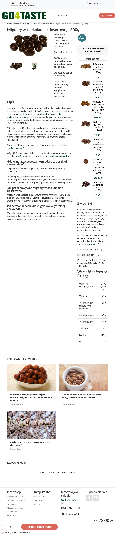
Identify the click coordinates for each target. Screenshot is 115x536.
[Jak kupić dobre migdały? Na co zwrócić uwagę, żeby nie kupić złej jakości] (83, 386)
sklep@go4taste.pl (62, 15)
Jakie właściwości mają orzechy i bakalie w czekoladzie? (43, 156)
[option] (29, 45)
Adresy (36, 504)
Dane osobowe (40, 496)
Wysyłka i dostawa (15, 496)
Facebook (89, 498)
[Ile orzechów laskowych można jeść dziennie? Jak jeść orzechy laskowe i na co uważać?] (31, 386)
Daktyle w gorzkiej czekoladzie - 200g (98, 126)
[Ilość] (10, 527)
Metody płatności (15, 508)
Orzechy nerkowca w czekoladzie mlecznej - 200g (98, 166)
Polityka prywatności (16, 500)
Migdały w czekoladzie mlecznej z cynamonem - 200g (98, 107)
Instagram (96, 498)
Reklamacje (12, 511)
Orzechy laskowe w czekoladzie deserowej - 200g (98, 87)
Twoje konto (41, 492)
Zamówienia (38, 500)
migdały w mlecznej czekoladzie (34, 114)
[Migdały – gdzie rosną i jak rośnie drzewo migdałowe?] (31, 432)
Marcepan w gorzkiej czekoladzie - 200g (98, 186)
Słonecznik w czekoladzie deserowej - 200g (98, 144)
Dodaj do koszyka (39, 526)
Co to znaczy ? (92, 244)
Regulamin (12, 504)
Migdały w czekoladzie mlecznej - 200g (98, 68)
